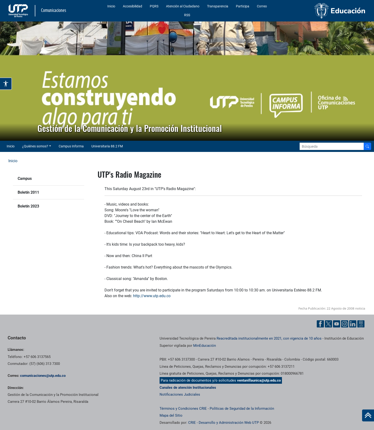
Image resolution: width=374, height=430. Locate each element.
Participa (242, 6)
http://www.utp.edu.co (152, 296)
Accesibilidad (132, 6)
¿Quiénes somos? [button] (35, 146)
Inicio (111, 6)
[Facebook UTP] (320, 323)
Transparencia (217, 6)
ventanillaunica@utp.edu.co (259, 380)
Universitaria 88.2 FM (107, 146)
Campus (25, 178)
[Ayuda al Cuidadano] (360, 323)
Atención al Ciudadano (182, 6)
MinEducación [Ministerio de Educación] (204, 345)
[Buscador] (367, 146)
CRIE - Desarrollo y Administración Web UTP (223, 422)
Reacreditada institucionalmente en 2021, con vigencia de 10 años (269, 338)
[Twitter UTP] (328, 323)
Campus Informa (71, 146)
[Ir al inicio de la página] (368, 415)
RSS (187, 15)
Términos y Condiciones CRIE (183, 408)
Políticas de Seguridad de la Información (242, 408)
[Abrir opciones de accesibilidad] (6, 84)
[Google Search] (332, 146)
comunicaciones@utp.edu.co (43, 375)
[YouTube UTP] (336, 323)
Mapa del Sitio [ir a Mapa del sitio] (171, 415)
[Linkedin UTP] (352, 323)
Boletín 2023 (28, 206)
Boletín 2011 (28, 192)
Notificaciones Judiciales (180, 394)
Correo (262, 6)
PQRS (154, 6)
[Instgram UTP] (344, 323)
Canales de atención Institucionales (188, 387)
